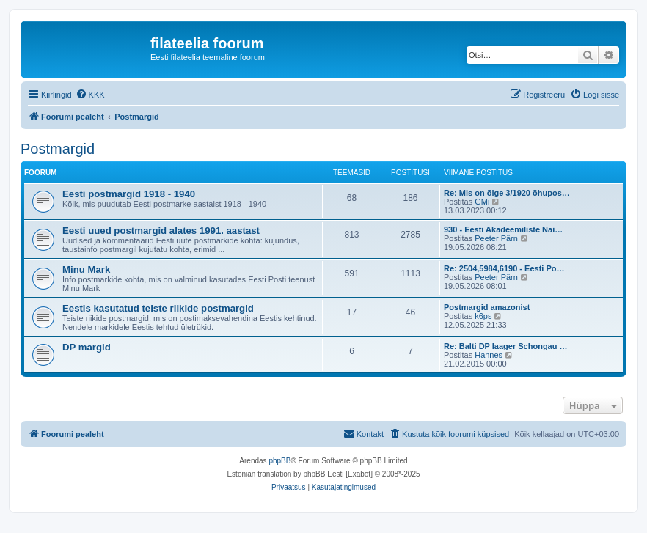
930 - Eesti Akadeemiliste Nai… (503, 229)
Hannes (488, 354)
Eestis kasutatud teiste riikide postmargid (158, 308)
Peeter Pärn (496, 238)
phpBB (279, 461)
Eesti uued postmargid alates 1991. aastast (161, 230)
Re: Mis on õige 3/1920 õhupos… (507, 192)
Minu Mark (86, 269)
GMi (482, 201)
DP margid (86, 347)
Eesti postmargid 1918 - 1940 (128, 193)
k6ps (483, 316)
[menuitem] (90, 94)
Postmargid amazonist (487, 307)
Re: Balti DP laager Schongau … (506, 346)
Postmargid (58, 149)
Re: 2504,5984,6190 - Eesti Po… (504, 268)
